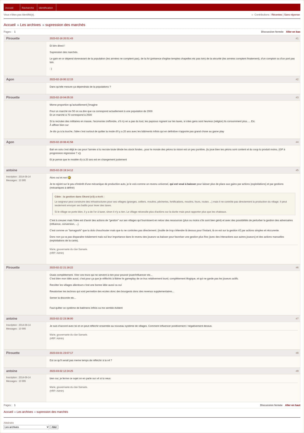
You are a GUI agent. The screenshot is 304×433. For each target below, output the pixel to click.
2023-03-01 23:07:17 (61, 352)
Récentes (276, 14)
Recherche (28, 7)
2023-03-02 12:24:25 (61, 371)
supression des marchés (65, 25)
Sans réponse (292, 14)
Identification (46, 7)
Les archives (30, 25)
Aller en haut (292, 405)
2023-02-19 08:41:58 (61, 142)
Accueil (9, 7)
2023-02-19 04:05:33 (61, 97)
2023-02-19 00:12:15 (61, 79)
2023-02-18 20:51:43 (61, 38)
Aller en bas (293, 31)
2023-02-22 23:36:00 (61, 318)
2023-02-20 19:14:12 (61, 170)
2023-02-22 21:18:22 (61, 267)
